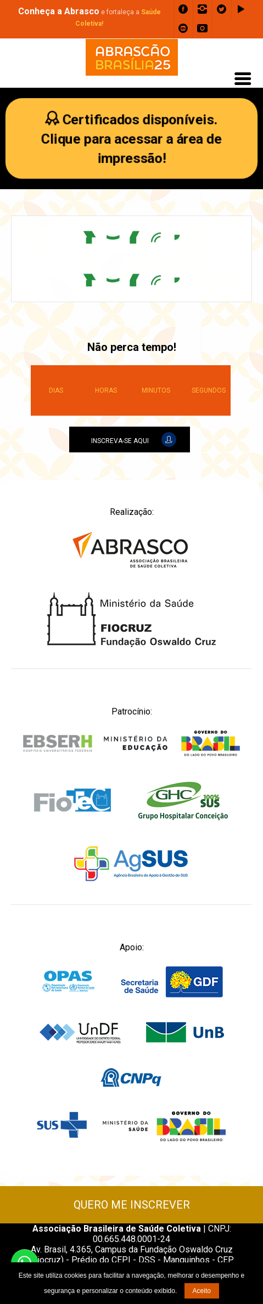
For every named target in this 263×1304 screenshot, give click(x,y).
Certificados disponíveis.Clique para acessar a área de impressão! (131, 139)
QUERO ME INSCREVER (132, 1204)
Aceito (202, 1291)
